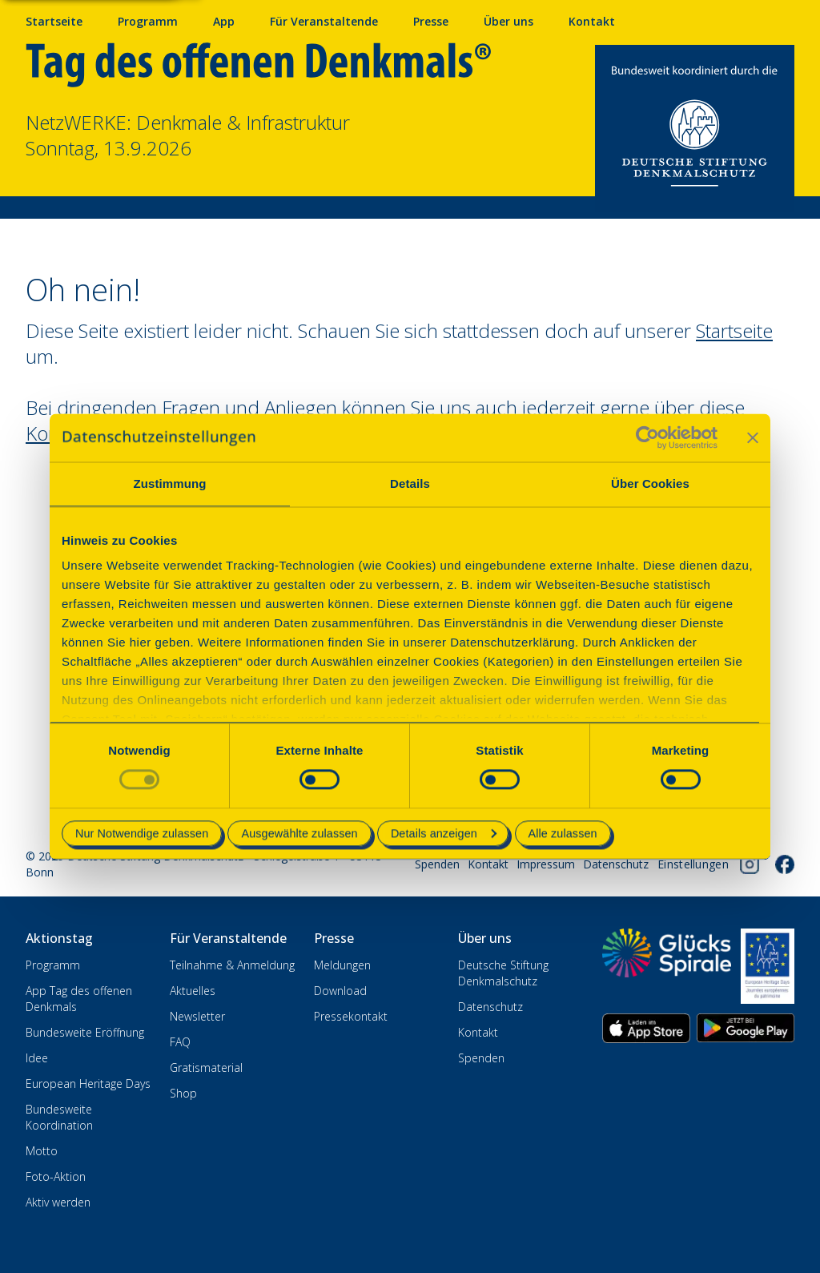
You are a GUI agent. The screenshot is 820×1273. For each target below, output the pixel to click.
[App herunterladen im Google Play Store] (745, 1028)
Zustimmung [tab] (170, 483)
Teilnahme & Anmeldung (232, 965)
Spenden (437, 864)
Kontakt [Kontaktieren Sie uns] (592, 21)
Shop (183, 1093)
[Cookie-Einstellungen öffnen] (693, 864)
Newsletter (197, 1016)
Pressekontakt (351, 1016)
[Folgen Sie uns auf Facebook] (784, 864)
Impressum (546, 864)
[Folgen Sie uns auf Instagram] (749, 864)
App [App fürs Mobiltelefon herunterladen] (224, 21)
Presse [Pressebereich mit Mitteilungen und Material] (430, 21)
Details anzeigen (443, 833)
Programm (53, 965)
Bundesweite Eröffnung (85, 1032)
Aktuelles (192, 990)
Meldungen (342, 965)
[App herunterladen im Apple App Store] (646, 1028)
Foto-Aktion (56, 1176)
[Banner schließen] (752, 437)
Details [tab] (410, 483)
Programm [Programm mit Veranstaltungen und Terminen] (148, 21)
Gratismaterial (206, 1067)
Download (340, 990)
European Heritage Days (88, 1083)
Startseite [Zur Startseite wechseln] (734, 330)
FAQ (180, 1041)
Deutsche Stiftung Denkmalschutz (503, 973)
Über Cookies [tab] (650, 483)
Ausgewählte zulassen (299, 833)
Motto (42, 1150)
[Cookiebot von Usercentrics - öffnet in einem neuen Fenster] (647, 437)
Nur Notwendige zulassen (141, 833)
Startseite (54, 21)
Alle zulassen (563, 833)
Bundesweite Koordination (59, 1117)
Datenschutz (616, 864)
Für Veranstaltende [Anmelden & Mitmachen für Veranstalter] (324, 21)
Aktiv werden (58, 1202)
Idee (37, 1058)
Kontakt (488, 864)
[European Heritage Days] (767, 966)
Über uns (508, 21)
